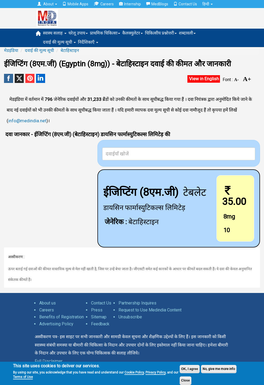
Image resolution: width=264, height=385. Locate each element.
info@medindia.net (27, 120)
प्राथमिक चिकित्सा (105, 33)
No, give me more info (219, 369)
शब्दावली (187, 33)
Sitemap (99, 316)
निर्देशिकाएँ (88, 42)
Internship (130, 4)
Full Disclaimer (48, 361)
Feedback (100, 323)
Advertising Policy (56, 323)
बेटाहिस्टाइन (70, 50)
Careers (104, 4)
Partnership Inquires (137, 303)
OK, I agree (189, 369)
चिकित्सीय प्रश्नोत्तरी (161, 33)
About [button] (47, 4)
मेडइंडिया (11, 50)
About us (47, 303)
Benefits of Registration (61, 316)
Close (185, 380)
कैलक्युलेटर (132, 33)
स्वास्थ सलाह (54, 33)
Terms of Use (23, 377)
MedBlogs (157, 4)
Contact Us (185, 4)
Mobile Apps (75, 4)
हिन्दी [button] (207, 4)
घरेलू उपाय (78, 33)
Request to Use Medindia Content (150, 309)
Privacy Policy (155, 372)
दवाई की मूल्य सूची (59, 42)
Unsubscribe (130, 316)
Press (97, 309)
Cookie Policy (134, 372)
